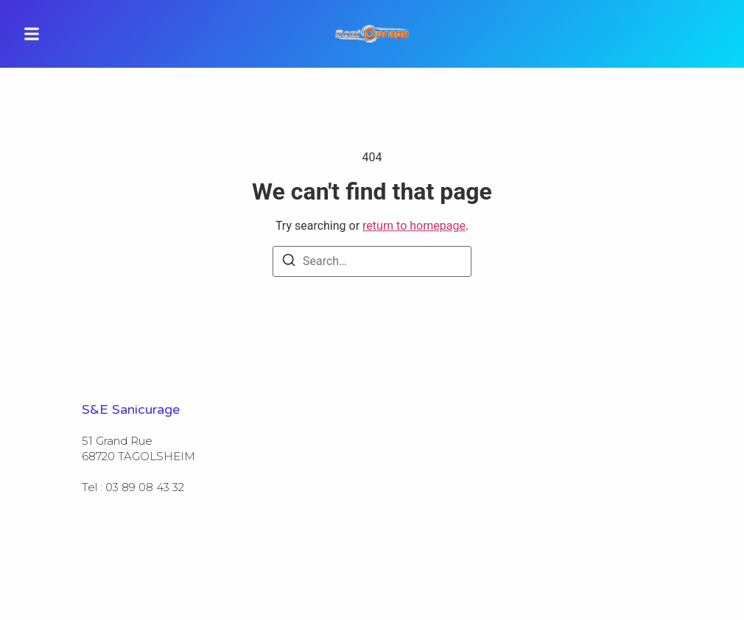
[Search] (289, 262)
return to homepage (414, 226)
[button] (32, 34)
